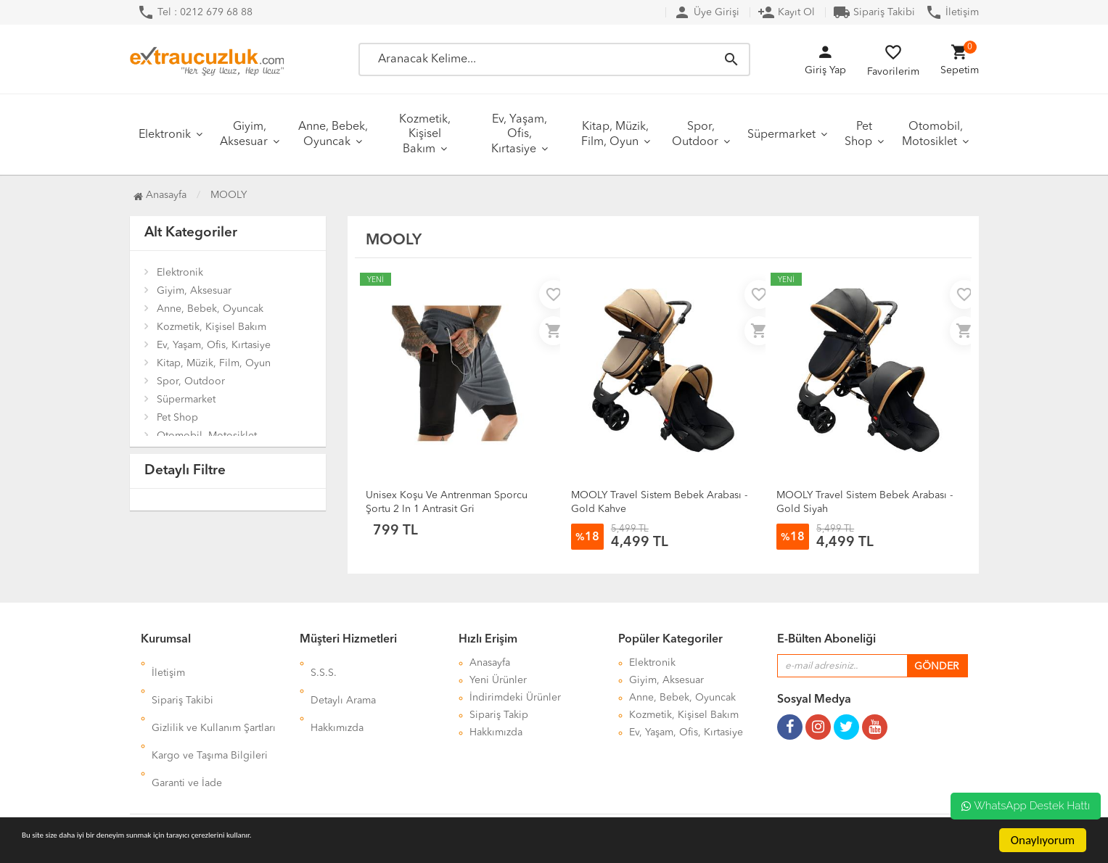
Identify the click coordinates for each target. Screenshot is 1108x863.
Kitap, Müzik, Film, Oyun (615, 134)
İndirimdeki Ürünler (515, 698)
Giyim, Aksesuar (244, 134)
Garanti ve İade (187, 732)
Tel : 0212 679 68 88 (195, 12)
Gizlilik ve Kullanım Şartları (214, 698)
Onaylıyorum (1043, 840)
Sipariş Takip (498, 715)
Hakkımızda (337, 698)
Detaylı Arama (343, 680)
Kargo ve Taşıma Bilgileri (210, 715)
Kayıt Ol (786, 12)
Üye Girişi (706, 12)
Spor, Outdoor (695, 134)
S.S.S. (324, 663)
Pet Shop (858, 134)
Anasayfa (160, 195)
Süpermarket (781, 135)
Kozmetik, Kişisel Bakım (425, 134)
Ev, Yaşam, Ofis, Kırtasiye (519, 134)
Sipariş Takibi (874, 12)
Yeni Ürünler (498, 680)
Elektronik (165, 135)
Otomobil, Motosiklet (932, 134)
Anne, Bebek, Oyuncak (333, 134)
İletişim (952, 12)
